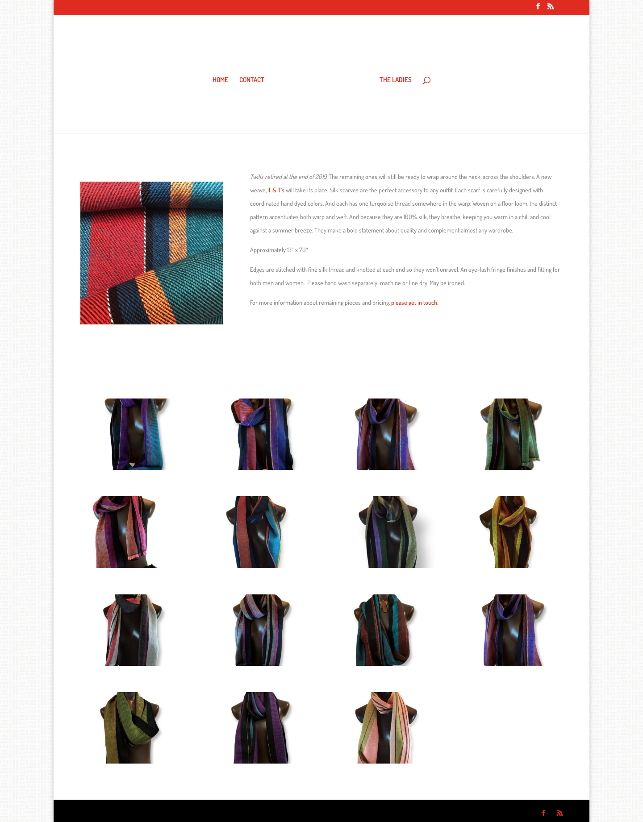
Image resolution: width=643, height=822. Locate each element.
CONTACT (251, 80)
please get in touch (414, 302)
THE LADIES (396, 80)
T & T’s (276, 190)
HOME (220, 80)
